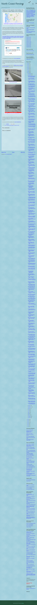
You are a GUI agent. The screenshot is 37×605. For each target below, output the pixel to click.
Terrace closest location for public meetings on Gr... (31, 86)
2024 (28, 63)
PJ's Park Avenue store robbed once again (31, 386)
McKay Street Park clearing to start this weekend (31, 154)
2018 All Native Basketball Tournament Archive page (32, 124)
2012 (28, 424)
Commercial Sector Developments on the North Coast (30, 495)
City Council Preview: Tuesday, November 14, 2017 (31, 327)
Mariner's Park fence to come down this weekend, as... (31, 176)
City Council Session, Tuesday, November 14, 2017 (31, 321)
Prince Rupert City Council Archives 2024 (30, 440)
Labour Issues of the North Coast (30, 504)
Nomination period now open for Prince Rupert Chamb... (31, 282)
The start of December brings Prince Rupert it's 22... (31, 79)
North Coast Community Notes (30, 508)
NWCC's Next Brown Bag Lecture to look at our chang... (31, 92)
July (28, 409)
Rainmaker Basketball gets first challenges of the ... (31, 76)
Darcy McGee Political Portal (30, 489)
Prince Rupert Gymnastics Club (30, 546)
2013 (28, 423)
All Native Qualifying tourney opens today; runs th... (31, 173)
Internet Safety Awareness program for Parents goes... (31, 160)
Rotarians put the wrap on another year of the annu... (31, 289)
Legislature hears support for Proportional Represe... (31, 362)
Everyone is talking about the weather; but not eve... (31, 189)
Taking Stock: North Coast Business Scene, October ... (31, 399)
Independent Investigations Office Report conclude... (31, 216)
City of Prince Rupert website (30, 447)
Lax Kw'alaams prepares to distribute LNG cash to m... (31, 383)
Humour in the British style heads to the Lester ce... (31, 259)
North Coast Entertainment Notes (30, 523)
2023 (28, 64)
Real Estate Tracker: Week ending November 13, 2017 (31, 339)
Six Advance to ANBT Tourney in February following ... (31, 122)
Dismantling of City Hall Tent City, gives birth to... (31, 94)
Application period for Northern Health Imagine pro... (31, 396)
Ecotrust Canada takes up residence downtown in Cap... (31, 261)
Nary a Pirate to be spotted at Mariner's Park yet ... (31, 294)
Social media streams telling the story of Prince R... (31, 332)
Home (13, 152)
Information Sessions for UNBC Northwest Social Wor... (31, 82)
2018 (28, 71)
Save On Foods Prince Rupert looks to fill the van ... (31, 307)
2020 (28, 68)
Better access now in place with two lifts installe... (31, 181)
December (29, 73)
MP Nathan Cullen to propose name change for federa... (32, 106)
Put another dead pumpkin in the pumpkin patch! (31, 369)
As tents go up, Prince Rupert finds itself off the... (31, 376)
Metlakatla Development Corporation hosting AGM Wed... (31, 227)
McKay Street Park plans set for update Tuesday (31, 354)
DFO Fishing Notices (29, 456)
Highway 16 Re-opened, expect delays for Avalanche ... (31, 234)
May (28, 412)
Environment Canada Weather (30, 461)
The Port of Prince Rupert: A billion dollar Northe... (31, 104)
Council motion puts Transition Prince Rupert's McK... (30, 272)
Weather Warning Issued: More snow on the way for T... (31, 200)
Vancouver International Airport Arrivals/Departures (30, 473)
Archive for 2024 (28, 37)
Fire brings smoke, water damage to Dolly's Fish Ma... (31, 393)
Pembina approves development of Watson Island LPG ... (31, 89)
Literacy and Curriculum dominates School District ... (31, 280)
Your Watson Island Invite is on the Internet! (31, 152)
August (29, 408)
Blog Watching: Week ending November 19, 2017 (31, 237)
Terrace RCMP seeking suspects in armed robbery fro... (31, 157)
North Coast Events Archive (30, 50)
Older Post (23, 152)
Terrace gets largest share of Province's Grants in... (31, 287)
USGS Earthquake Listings (30, 465)
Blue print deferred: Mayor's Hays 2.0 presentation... (31, 299)
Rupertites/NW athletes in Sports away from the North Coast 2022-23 (30, 575)
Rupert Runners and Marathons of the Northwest (30, 571)
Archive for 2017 (28, 45)
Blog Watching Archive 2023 (30, 54)
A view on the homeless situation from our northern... (31, 313)
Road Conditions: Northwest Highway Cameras (30, 445)
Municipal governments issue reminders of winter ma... (31, 208)
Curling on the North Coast (30, 564)
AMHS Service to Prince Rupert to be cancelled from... (31, 192)
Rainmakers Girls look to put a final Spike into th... (31, 266)
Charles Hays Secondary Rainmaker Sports (29, 532)
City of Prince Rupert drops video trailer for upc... (31, 109)
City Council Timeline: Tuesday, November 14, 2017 (31, 275)
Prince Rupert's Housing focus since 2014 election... (31, 315)
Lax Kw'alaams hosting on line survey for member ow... (31, 203)
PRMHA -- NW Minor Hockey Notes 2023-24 (30, 538)
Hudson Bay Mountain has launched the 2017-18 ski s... (31, 97)
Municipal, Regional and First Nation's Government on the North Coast (30, 507)
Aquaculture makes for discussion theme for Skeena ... (31, 184)
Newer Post (3, 152)
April (28, 413)
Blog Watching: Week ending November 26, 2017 (31, 135)
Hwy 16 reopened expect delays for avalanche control (11, 125)
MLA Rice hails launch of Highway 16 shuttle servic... (31, 251)
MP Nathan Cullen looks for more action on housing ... (31, 127)
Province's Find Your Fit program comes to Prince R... (31, 310)
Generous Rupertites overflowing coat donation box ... (32, 222)
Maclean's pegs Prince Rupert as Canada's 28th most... (31, 145)
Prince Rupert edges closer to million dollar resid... (31, 337)
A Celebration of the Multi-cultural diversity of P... (31, 168)
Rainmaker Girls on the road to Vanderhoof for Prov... (31, 101)
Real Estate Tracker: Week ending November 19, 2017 (31, 230)
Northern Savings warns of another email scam (31, 378)
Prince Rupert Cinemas (29, 525)
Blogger (23, 603)
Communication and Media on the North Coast (30, 497)
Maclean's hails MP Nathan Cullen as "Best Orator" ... (32, 401)
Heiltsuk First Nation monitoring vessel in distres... (31, 132)
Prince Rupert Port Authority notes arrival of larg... (32, 224)
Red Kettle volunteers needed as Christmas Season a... (31, 163)
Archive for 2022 (28, 39)
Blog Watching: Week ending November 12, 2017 (31, 342)
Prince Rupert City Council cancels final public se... (31, 147)
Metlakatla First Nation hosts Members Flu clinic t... (31, 179)
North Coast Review (12, 3)
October (29, 405)
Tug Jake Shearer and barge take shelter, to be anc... (31, 117)
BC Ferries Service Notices (30, 455)
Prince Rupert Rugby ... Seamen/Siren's (29, 567)
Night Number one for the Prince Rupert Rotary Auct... (31, 318)
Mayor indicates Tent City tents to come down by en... (31, 142)
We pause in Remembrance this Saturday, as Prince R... (32, 349)
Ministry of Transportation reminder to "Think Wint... (31, 99)
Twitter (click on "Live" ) (29, 59)
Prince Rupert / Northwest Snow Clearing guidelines (30, 32)
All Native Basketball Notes (30, 561)
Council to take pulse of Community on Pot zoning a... (31, 256)
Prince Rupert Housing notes (30, 436)
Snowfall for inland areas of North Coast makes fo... (31, 245)
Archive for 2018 (28, 44)
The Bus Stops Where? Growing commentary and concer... (31, 170)
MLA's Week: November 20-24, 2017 (31, 137)
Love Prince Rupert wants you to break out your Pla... (31, 206)
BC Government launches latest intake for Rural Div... (31, 367)
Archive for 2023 (28, 38)
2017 (28, 72)
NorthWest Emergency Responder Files (29, 431)
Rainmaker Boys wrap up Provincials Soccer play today (31, 195)
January (29, 417)
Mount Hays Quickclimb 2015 (30, 541)
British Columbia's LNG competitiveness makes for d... (31, 165)
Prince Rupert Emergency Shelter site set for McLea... (31, 253)
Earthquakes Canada (29, 464)
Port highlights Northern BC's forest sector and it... (32, 84)
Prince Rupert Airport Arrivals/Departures (29, 469)
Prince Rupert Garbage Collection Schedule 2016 (29, 454)
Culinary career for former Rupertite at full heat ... (31, 359)
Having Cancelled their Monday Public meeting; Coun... (31, 114)
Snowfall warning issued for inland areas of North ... (31, 119)
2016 (28, 419)
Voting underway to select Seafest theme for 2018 (31, 285)
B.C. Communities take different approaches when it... (31, 150)
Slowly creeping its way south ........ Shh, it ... (31, 277)
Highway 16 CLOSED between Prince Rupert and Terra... (31, 240)
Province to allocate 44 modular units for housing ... (31, 304)
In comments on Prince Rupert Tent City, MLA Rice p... (31, 381)
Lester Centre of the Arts (29, 524)
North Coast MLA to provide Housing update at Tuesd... (31, 357)
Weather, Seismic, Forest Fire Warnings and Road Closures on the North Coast (30, 518)
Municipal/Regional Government (30, 479)
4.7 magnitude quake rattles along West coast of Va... (32, 197)
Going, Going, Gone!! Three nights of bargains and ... (31, 364)
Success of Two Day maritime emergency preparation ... (31, 390)
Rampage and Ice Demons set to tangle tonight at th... (31, 248)
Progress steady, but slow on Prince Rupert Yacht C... (31, 269)
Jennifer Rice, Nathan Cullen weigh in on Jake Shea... (31, 111)
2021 (28, 67)
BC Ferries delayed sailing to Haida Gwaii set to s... (31, 403)
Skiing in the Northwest (29, 560)
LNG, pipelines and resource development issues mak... (31, 211)
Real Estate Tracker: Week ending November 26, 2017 (31, 130)
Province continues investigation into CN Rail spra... (31, 219)
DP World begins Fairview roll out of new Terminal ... (32, 335)
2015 (28, 420)
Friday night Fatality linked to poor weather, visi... (31, 232)
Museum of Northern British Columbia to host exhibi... (31, 373)
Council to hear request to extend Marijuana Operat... (31, 324)
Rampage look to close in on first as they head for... (31, 140)
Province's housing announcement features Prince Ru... (31, 292)
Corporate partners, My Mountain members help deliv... (31, 352)
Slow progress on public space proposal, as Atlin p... (31, 329)
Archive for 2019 (28, 43)
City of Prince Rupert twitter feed (30, 450)
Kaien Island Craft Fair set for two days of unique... (31, 296)
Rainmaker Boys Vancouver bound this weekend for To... (31, 264)
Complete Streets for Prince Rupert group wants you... (31, 214)
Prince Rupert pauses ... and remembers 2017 (31, 344)
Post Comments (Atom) (8, 154)
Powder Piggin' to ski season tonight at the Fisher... (31, 243)
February (29, 416)
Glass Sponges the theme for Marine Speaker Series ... (31, 301)
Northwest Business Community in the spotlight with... (30, 187)
